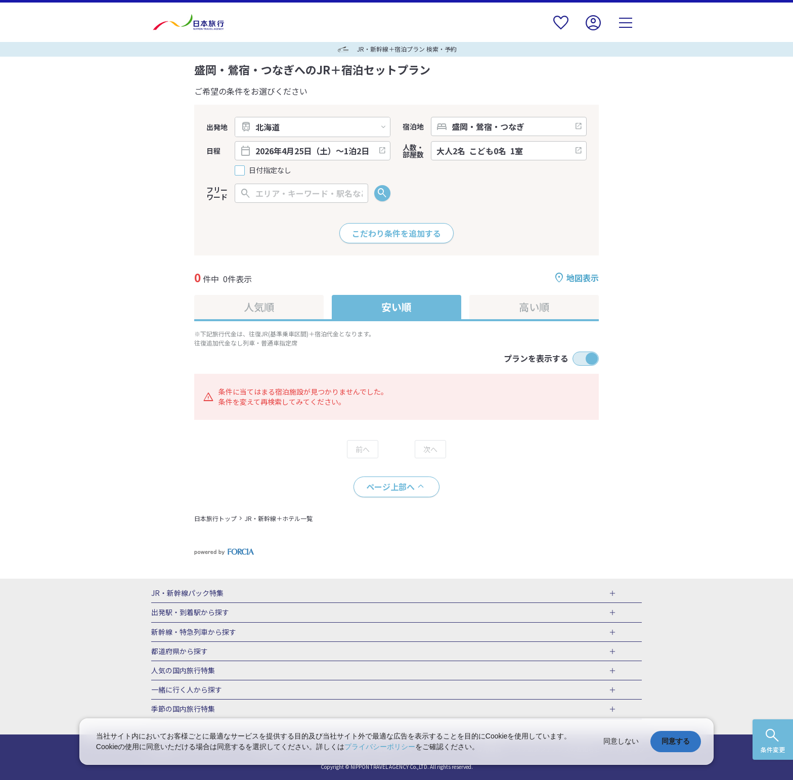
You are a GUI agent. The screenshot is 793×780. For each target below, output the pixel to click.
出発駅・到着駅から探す (190, 612)
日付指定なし (270, 170)
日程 (213, 150)
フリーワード (217, 193)
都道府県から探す (179, 651)
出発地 (217, 127)
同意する (676, 741)
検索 (382, 193)
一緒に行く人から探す (186, 690)
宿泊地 (413, 126)
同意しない (621, 741)
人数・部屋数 (413, 151)
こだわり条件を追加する (396, 233)
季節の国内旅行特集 (183, 709)
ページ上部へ (390, 487)
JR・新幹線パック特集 (187, 593)
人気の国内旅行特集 (183, 670)
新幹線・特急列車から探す (193, 632)
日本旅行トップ (215, 518)
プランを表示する (536, 358)
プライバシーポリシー (379, 747)
